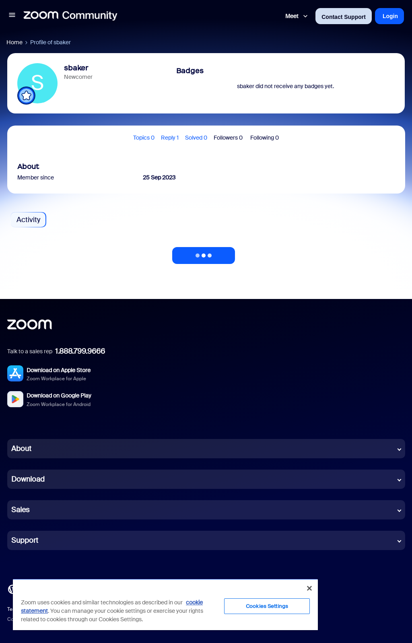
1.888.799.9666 (80, 351)
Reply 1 (170, 137)
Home (14, 42)
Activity (28, 220)
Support (24, 540)
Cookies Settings (267, 606)
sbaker (76, 68)
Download (28, 479)
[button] (12, 16)
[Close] (309, 588)
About (21, 448)
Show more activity (203, 253)
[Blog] (12, 588)
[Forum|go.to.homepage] (70, 16)
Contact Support (343, 17)
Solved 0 (196, 137)
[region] (165, 604)
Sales (20, 510)
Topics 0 (143, 137)
